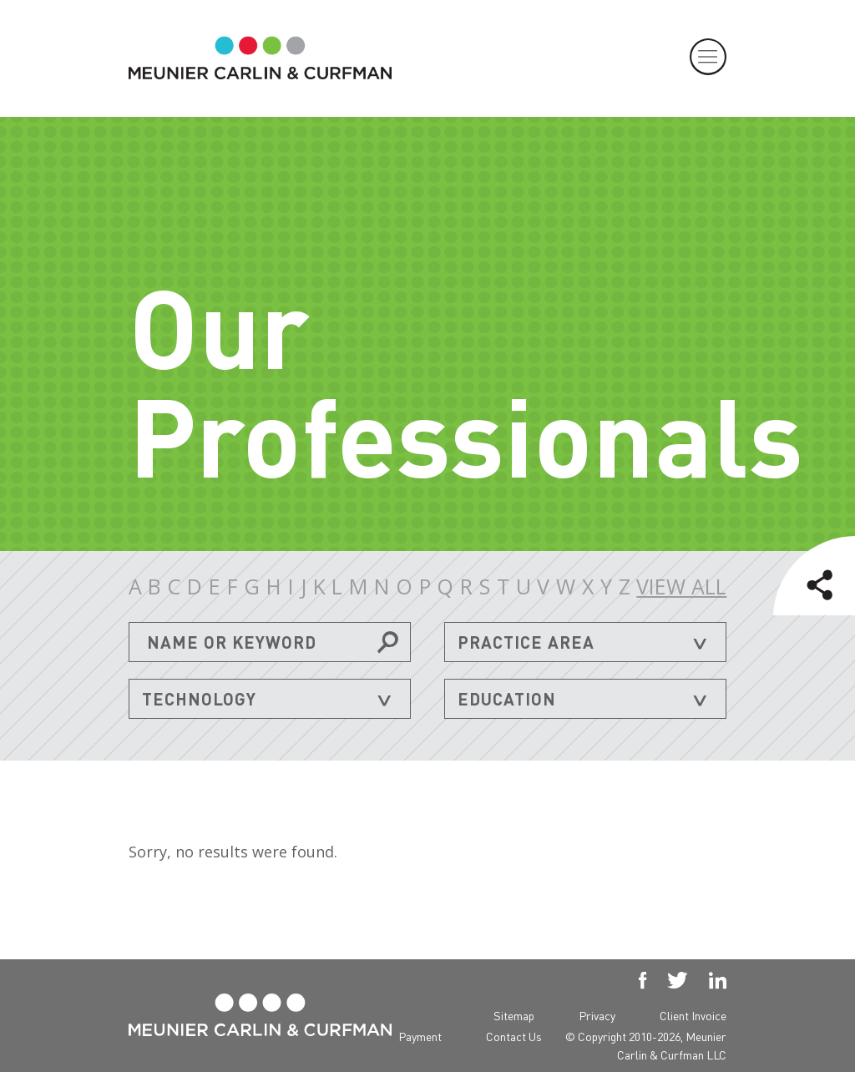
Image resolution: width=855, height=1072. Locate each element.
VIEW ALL (681, 586)
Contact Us (514, 1036)
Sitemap (513, 1015)
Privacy (597, 1015)
